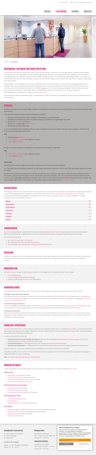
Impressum (69, 447)
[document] (75, 432)
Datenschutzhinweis (78, 447)
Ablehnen (66, 444)
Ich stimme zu (75, 440)
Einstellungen (84, 444)
